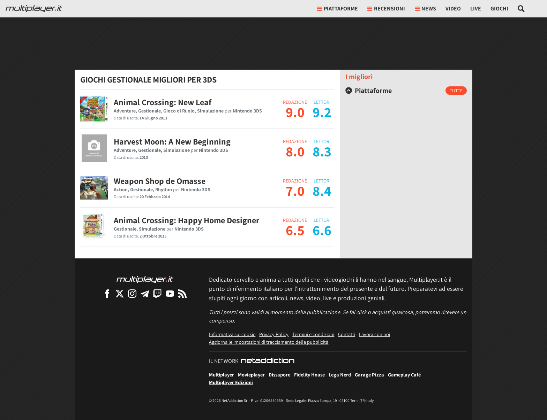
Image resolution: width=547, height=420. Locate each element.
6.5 (295, 230)
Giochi (499, 8)
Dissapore (279, 374)
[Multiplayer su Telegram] (145, 293)
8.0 (295, 151)
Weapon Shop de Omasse (159, 180)
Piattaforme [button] (337, 8)
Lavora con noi (374, 334)
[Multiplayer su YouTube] (170, 293)
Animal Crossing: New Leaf (162, 102)
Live (475, 8)
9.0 (295, 112)
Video (453, 8)
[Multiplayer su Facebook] (107, 293)
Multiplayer (221, 374)
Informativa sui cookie (232, 334)
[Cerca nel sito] (521, 8)
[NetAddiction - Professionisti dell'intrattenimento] (267, 361)
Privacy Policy (274, 334)
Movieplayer (251, 374)
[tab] (406, 91)
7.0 (295, 190)
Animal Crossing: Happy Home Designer (186, 220)
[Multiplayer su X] (119, 293)
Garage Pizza (369, 374)
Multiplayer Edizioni (231, 382)
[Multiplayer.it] (34, 8)
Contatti (346, 334)
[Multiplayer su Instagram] (132, 293)
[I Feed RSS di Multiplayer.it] (182, 293)
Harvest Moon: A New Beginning (172, 141)
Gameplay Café (404, 374)
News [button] (425, 8)
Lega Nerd (340, 374)
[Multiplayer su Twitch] (157, 293)
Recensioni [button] (386, 8)
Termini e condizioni (313, 334)
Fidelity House (309, 374)
